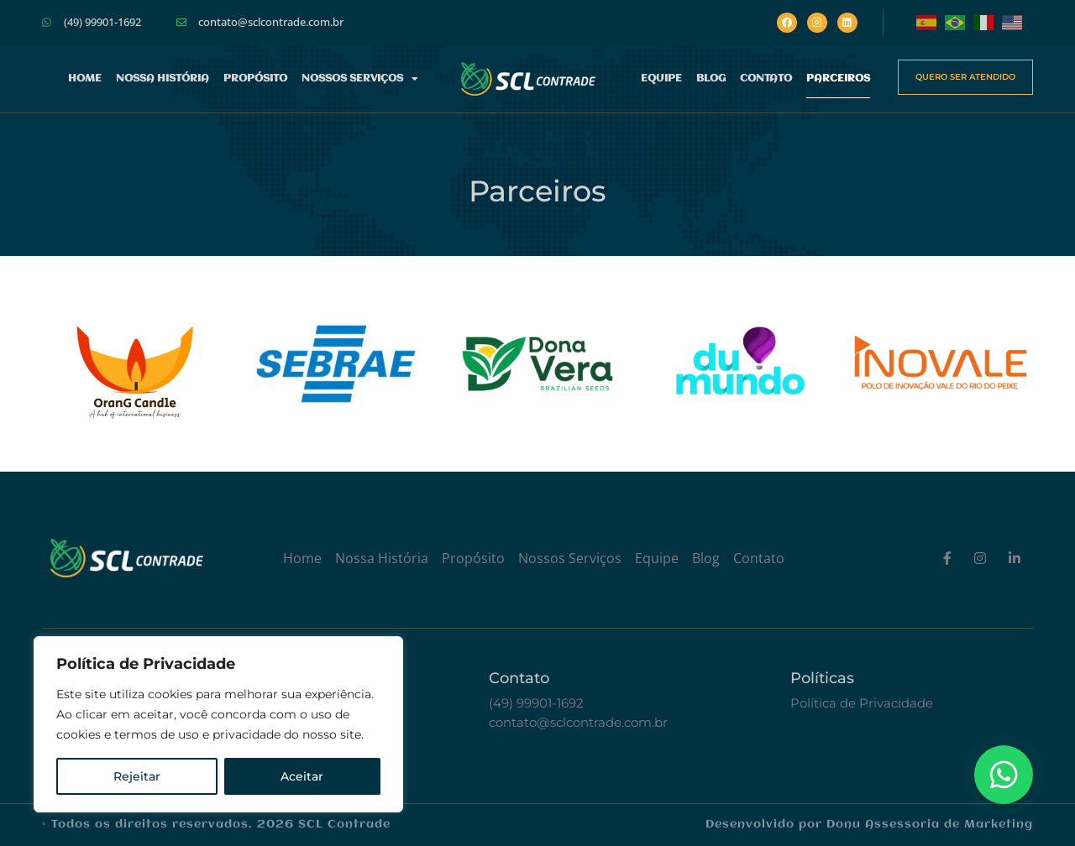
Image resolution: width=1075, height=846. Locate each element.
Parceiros (838, 78)
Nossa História (162, 78)
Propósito (255, 78)
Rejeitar (136, 776)
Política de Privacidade (861, 703)
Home (85, 78)
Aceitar (302, 776)
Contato (766, 78)
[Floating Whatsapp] (1003, 774)
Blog (711, 78)
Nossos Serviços (360, 78)
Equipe (661, 78)
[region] (218, 724)
